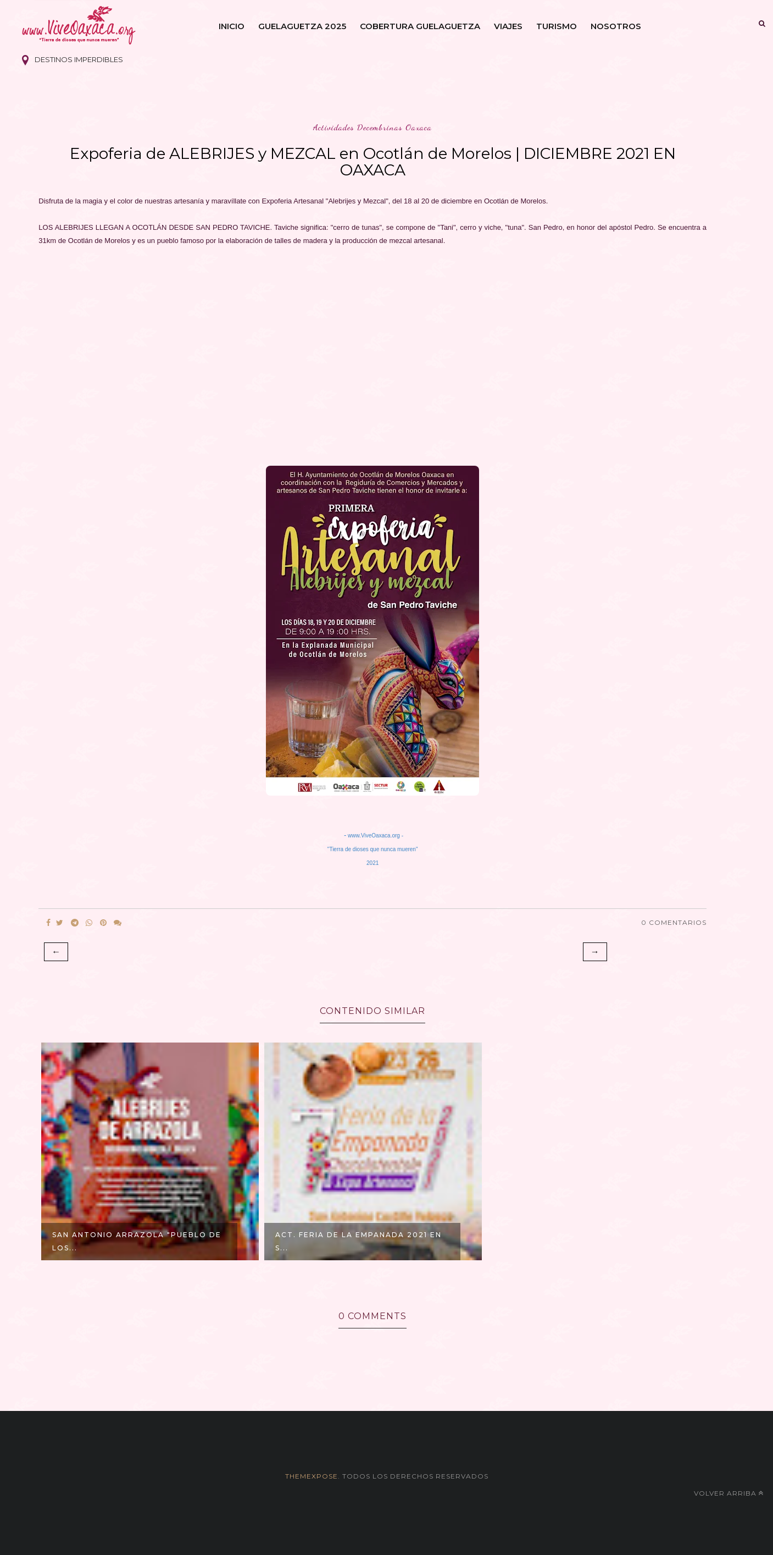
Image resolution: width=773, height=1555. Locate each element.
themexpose (311, 1476)
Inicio (231, 26)
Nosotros (616, 26)
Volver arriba (729, 1493)
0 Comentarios (674, 922)
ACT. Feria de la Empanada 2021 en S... (358, 1241)
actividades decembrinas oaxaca (372, 127)
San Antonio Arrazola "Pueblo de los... (136, 1241)
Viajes (508, 26)
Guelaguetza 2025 (302, 26)
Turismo (556, 26)
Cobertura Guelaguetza (420, 26)
